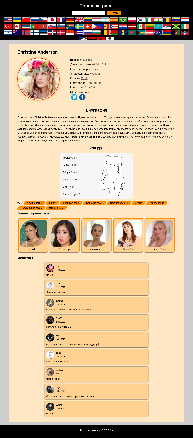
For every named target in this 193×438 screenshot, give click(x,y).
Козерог (95, 73)
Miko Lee (33, 249)
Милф (52, 203)
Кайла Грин (159, 249)
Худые (138, 203)
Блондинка (94, 82)
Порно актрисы (96, 6)
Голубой (90, 87)
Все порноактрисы (90, 430)
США (84, 78)
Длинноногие (34, 203)
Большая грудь (94, 203)
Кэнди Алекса (96, 249)
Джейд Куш (65, 249)
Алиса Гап (128, 249)
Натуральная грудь (31, 208)
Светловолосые (119, 203)
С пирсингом (56, 208)
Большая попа (71, 203)
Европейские (157, 203)
